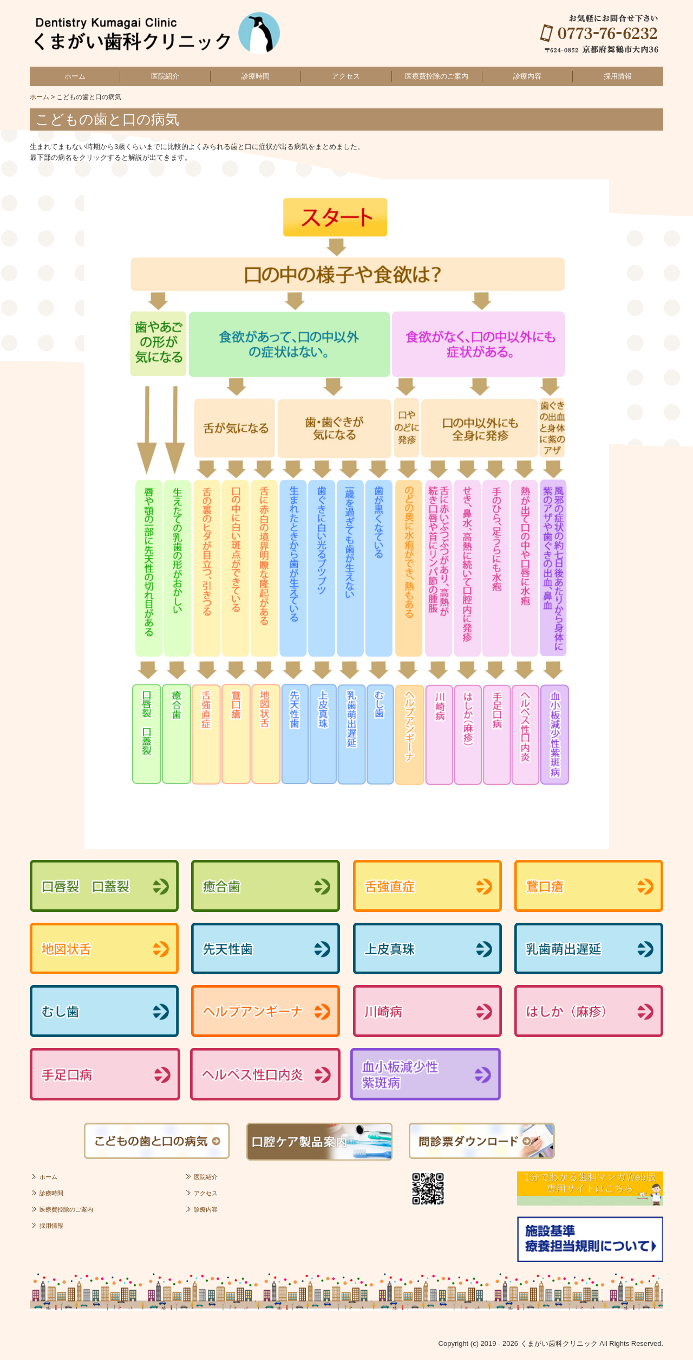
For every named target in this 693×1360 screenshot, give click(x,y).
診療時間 (255, 76)
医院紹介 (165, 76)
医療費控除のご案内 (436, 76)
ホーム (75, 76)
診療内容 (527, 76)
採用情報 (618, 76)
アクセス (346, 76)
